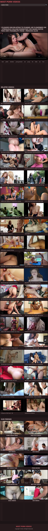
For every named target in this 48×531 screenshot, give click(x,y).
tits (32, 61)
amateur (12, 61)
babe (36, 61)
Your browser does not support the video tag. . (24, 46)
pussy (28, 61)
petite (7, 61)
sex (25, 61)
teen (3, 61)
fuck (43, 61)
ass (40, 61)
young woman (19, 61)
